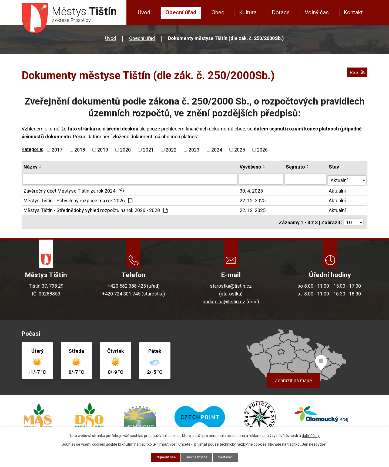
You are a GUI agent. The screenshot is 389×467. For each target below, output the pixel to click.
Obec (218, 12)
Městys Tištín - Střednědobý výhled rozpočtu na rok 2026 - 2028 (95, 209)
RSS (356, 73)
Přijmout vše (164, 457)
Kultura (248, 12)
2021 (148, 150)
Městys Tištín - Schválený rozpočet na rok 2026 (78, 200)
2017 (57, 150)
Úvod (144, 12)
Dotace (281, 12)
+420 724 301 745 (121, 292)
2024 (216, 150)
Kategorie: (32, 149)
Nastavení (227, 457)
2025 (239, 150)
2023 (194, 150)
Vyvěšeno (250, 167)
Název (31, 167)
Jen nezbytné (197, 457)
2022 (171, 150)
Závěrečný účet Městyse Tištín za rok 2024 (74, 190)
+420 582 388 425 (127, 284)
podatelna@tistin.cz (224, 300)
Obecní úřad (180, 12)
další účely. (311, 435)
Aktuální (337, 190)
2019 (102, 150)
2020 (125, 150)
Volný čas (317, 12)
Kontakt (353, 12)
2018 (79, 150)
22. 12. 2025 (253, 200)
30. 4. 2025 (251, 190)
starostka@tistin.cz (231, 284)
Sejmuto (295, 167)
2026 (262, 150)
